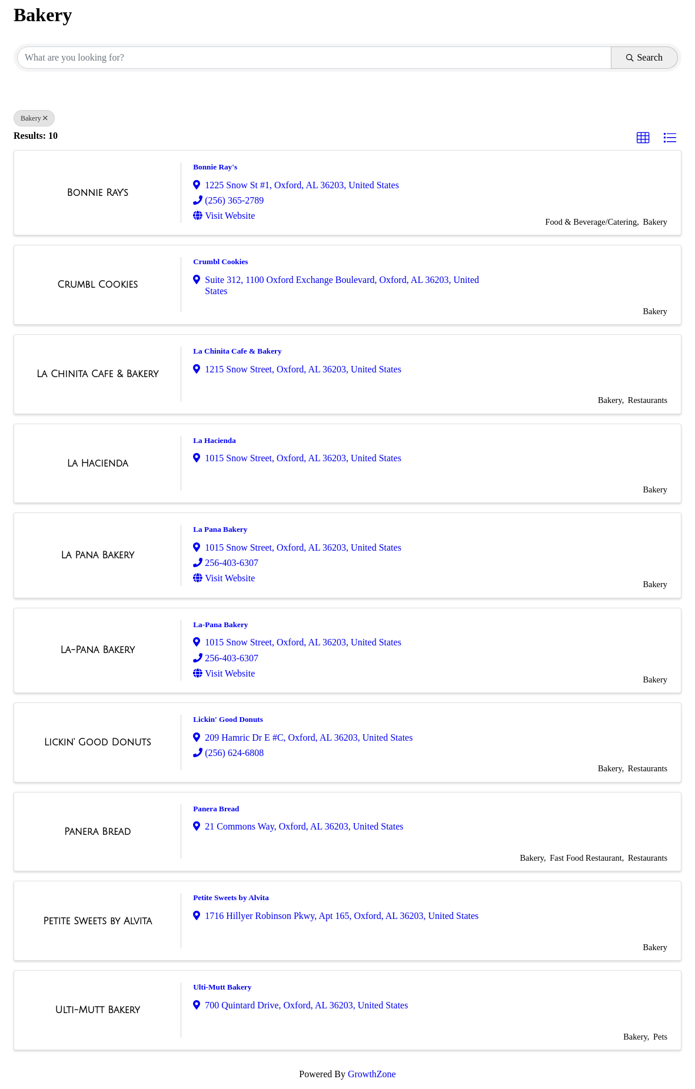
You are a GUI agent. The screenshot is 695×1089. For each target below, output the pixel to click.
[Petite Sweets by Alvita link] (97, 921)
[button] (643, 138)
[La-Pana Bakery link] (97, 650)
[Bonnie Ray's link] (97, 193)
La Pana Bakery (220, 529)
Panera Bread (216, 808)
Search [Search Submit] (644, 57)
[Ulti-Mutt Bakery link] (97, 1010)
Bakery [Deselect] (34, 118)
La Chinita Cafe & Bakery (237, 351)
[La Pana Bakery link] (97, 555)
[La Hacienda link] (97, 463)
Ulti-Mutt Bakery (222, 987)
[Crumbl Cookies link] (97, 285)
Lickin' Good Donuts (228, 719)
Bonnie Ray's (215, 166)
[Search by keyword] (314, 57)
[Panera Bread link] (97, 832)
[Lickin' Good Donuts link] (97, 742)
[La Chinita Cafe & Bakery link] (97, 374)
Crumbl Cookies (220, 261)
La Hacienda (214, 440)
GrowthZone (372, 1074)
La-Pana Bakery (220, 624)
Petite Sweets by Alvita (231, 897)
